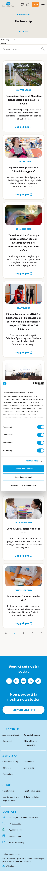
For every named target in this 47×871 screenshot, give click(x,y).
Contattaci (7, 741)
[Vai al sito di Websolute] (8, 866)
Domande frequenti (32, 735)
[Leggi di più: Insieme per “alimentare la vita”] (23, 623)
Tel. (15, 823)
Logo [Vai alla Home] (9, 4)
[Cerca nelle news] (42, 49)
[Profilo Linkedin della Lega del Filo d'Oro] (23, 681)
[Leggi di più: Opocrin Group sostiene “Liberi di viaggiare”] (23, 194)
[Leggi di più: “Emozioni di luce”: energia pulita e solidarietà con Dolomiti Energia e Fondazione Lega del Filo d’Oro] (23, 273)
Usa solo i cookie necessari (23, 485)
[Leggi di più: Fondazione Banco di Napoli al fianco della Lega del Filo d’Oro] (23, 127)
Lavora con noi (30, 768)
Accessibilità (29, 761)
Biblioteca (7, 768)
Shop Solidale (8, 791)
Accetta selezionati (23, 477)
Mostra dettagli (32, 461)
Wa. (15, 830)
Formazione (8, 774)
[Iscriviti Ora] (23, 710)
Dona (35, 4)
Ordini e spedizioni (31, 797)
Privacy (18, 854)
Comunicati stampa (11, 761)
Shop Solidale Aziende (33, 791)
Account (22, 4)
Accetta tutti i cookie (23, 469)
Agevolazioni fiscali (11, 735)
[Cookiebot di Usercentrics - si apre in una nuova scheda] (33, 383)
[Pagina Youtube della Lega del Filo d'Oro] (31, 681)
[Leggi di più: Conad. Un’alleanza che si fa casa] (23, 556)
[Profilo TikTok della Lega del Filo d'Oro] (38, 681)
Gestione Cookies (8, 854)
